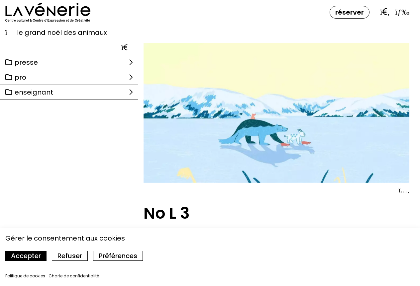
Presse (26, 62)
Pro (20, 77)
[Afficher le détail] (404, 190)
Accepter (26, 255)
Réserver (349, 12)
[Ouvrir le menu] (402, 12)
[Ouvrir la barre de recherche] (385, 12)
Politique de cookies (25, 276)
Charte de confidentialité (74, 276)
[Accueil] (47, 12)
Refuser (69, 255)
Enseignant (34, 92)
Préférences (118, 255)
